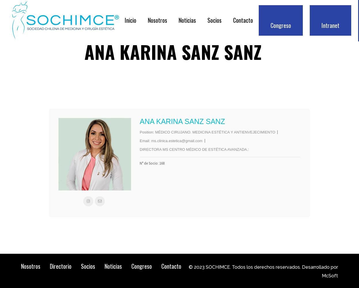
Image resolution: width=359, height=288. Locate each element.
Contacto (171, 266)
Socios (88, 266)
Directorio (60, 266)
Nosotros (30, 266)
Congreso (141, 266)
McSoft (330, 276)
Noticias (113, 266)
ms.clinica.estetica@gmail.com (177, 141)
